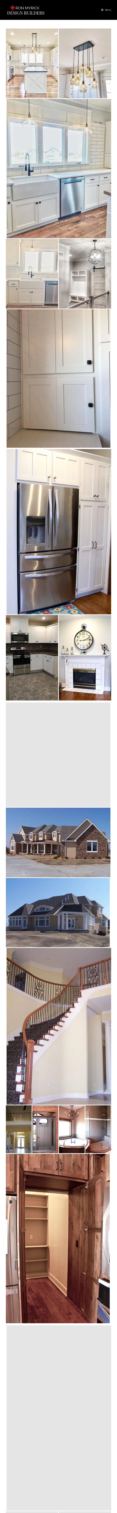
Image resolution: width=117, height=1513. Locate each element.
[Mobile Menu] (106, 10)
